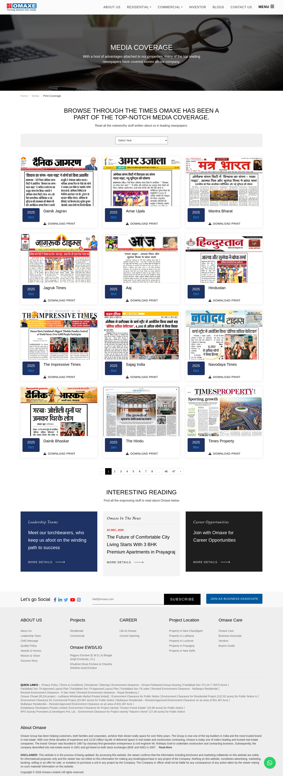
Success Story (29, 660)
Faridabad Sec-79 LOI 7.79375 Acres (205, 684)
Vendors (223, 640)
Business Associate (230, 635)
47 (173, 471)
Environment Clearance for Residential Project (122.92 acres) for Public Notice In (209, 696)
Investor (197, 7)
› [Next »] (180, 471)
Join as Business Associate (234, 598)
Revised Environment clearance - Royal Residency (107, 692)
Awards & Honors (31, 650)
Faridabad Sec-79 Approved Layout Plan (45, 688)
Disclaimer (91, 684)
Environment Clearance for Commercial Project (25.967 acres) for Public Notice (67, 700)
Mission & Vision (30, 655)
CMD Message (29, 640)
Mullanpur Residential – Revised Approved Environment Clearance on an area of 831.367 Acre (172, 700)
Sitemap (105, 684)
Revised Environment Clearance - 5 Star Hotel (48, 692)
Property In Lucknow (181, 640)
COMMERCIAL (169, 7)
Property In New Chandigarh (186, 630)
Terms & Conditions (71, 684)
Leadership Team (31, 635)
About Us (112, 7)
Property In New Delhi (182, 650)
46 (166, 471)
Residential (76, 630)
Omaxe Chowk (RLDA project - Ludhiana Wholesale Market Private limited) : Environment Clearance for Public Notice (90, 696)
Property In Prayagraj (181, 645)
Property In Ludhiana (181, 635)
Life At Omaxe (128, 630)
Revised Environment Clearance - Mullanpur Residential (185, 688)
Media (35, 95)
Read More (165, 747)
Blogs (218, 7)
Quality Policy (29, 645)
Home (24, 95)
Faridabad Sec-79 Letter (135, 688)
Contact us (241, 7)
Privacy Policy (49, 684)
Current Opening (129, 635)
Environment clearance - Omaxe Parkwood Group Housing (146, 684)
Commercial (77, 635)
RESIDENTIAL (138, 7)
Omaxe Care (226, 630)
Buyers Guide (227, 645)
